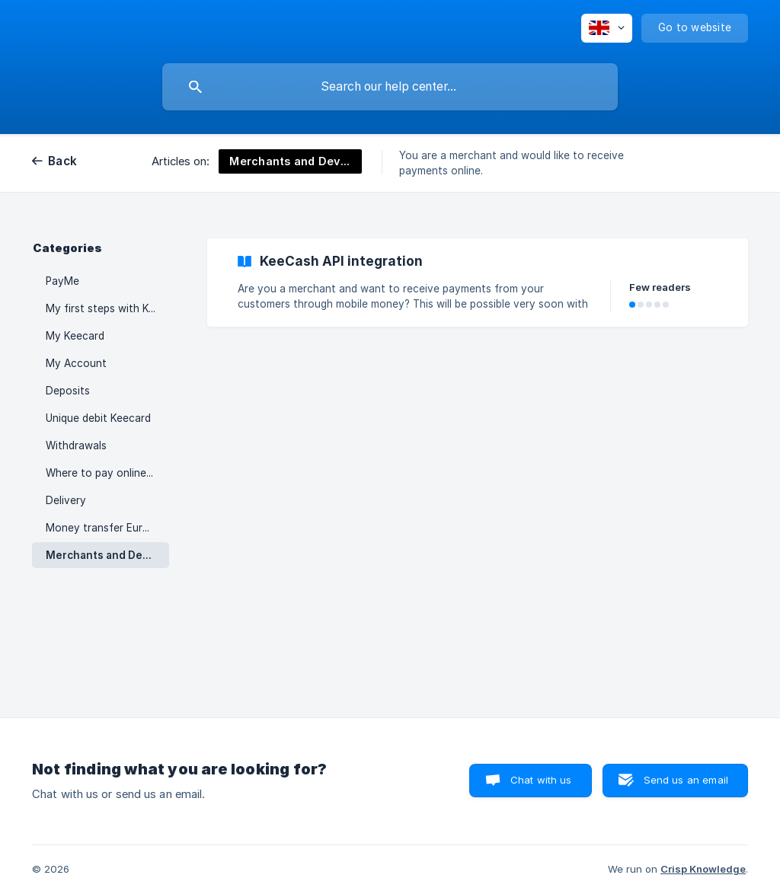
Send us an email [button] (686, 780)
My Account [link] (76, 363)
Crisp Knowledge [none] (703, 869)
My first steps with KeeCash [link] (107, 308)
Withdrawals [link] (76, 445)
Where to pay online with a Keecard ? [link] (107, 473)
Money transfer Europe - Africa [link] (107, 528)
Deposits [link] (68, 391)
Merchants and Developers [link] (107, 555)
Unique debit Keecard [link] (98, 418)
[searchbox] (390, 86)
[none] (606, 28)
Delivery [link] (66, 500)
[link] (477, 282)
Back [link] (62, 161)
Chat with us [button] (541, 780)
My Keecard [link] (75, 336)
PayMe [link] (62, 281)
